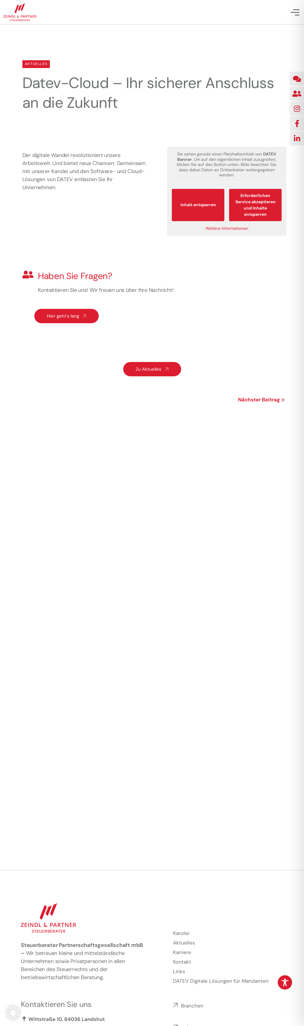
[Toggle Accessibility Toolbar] (285, 982)
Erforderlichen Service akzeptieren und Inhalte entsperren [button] (255, 204)
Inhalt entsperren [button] (198, 204)
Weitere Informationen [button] (226, 228)
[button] (13, 1013)
